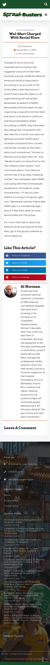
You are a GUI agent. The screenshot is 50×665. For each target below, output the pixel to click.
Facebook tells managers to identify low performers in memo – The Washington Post (24, 562)
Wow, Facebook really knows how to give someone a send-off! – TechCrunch (23, 606)
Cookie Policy (11, 506)
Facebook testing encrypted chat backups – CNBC (23, 520)
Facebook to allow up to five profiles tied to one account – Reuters (21, 550)
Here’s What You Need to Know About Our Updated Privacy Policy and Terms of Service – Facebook (23, 617)
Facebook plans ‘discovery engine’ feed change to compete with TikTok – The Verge (23, 595)
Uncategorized (25, 30)
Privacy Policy (11, 500)
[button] (46, 4)
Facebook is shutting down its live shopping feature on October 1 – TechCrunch (23, 530)
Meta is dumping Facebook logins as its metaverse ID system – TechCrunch (23, 573)
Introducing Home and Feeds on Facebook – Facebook (22, 540)
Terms (7, 495)
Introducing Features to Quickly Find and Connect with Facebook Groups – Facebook (23, 584)
